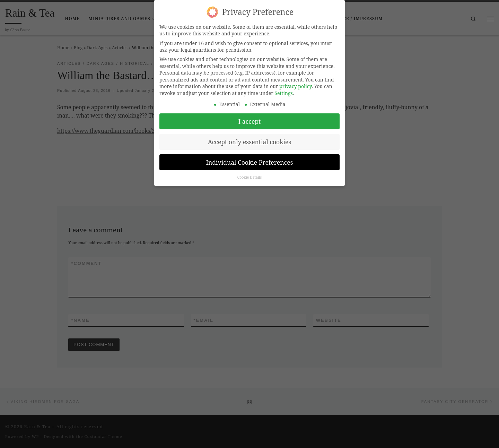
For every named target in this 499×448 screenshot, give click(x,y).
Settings (284, 89)
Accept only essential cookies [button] (249, 138)
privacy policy (295, 82)
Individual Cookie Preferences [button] (249, 158)
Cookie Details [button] (249, 173)
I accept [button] (249, 117)
